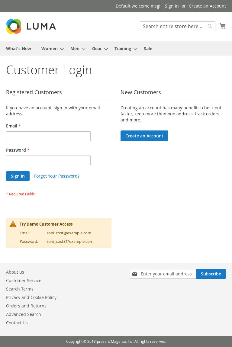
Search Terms (20, 289)
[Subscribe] (211, 274)
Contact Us (17, 323)
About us (15, 272)
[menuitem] (18, 48)
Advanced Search (23, 314)
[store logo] (31, 26)
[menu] (116, 48)
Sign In (172, 6)
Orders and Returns (26, 306)
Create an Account (207, 6)
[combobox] (177, 26)
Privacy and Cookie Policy (31, 297)
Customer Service (23, 280)
